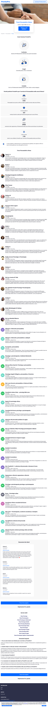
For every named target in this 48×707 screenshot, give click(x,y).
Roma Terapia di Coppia (24, 633)
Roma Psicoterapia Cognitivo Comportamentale (24, 635)
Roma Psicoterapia (24, 627)
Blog (1, 689)
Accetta (44, 705)
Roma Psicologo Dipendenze (24, 623)
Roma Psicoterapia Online (24, 625)
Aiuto (2, 687)
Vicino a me (3, 694)
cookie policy (25, 703)
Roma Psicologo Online (24, 631)
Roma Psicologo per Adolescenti (24, 619)
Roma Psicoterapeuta (24, 618)
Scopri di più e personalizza (7, 705)
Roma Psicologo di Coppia (24, 629)
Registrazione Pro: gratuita (24, 606)
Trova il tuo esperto (24, 603)
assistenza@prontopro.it (5, 699)
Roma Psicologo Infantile (24, 621)
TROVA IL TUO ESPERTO (24, 28)
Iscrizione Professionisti (40, 1)
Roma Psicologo (24, 616)
